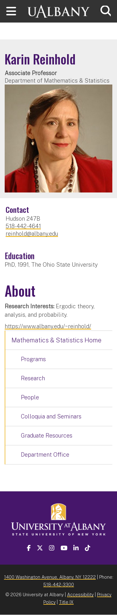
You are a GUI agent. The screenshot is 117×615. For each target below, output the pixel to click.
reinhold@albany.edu (32, 233)
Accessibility (80, 594)
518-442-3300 (58, 584)
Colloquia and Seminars (51, 416)
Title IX (66, 602)
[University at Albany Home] (58, 10)
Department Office (45, 454)
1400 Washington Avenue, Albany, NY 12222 (50, 577)
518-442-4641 (23, 226)
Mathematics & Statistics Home (56, 340)
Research (33, 378)
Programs (33, 359)
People (30, 397)
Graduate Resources (46, 435)
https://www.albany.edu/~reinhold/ (48, 326)
